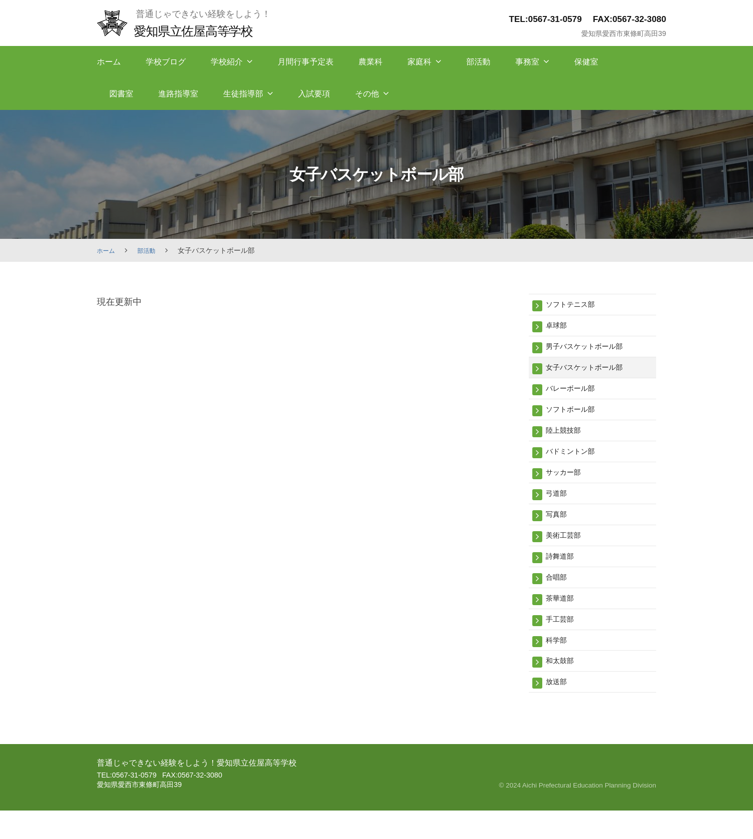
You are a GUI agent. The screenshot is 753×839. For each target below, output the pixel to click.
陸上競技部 (567, 440)
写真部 (558, 530)
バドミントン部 (575, 462)
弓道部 (558, 507)
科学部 (558, 665)
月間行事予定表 (306, 61)
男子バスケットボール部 (592, 350)
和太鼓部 (563, 687)
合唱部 (558, 597)
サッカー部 (567, 485)
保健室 (586, 61)
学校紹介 (227, 61)
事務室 (527, 61)
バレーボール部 (575, 395)
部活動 (478, 61)
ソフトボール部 (575, 417)
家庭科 (419, 61)
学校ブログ (166, 61)
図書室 (121, 93)
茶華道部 (563, 620)
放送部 (558, 709)
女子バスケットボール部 (592, 372)
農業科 (370, 61)
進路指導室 (178, 93)
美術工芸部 (567, 552)
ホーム (109, 61)
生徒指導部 (243, 93)
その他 (367, 93)
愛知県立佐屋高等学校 (202, 30)
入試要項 (314, 93)
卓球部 (558, 327)
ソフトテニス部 (575, 305)
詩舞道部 (563, 575)
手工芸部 (563, 642)
